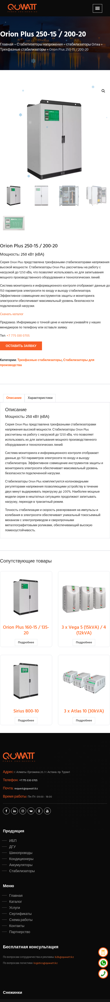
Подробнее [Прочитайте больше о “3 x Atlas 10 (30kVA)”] (84, 720)
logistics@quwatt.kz (46, 963)
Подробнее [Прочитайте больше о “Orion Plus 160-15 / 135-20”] (26, 642)
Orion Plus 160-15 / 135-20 (26, 630)
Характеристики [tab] (40, 398)
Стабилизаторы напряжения (40, 44)
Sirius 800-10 (26, 711)
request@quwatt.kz (26, 788)
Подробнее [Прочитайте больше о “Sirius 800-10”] (26, 720)
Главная (6, 44)
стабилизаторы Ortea (83, 44)
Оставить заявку (21, 346)
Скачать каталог (11, 314)
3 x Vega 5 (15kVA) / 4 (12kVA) (84, 630)
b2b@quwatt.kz (64, 957)
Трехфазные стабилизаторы (23, 50)
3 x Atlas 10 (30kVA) (84, 711)
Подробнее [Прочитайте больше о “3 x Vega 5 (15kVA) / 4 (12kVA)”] (84, 642)
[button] (103, 90)
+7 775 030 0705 (18, 335)
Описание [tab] (13, 398)
